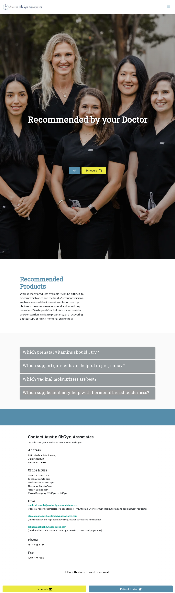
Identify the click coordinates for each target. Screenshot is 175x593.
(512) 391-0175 (36, 545)
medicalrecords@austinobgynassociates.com (52, 505)
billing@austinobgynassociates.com (47, 526)
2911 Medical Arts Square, (42, 455)
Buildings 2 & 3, (36, 458)
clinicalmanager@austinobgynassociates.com (52, 516)
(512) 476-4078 (36, 557)
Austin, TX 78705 (37, 462)
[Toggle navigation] (168, 7)
